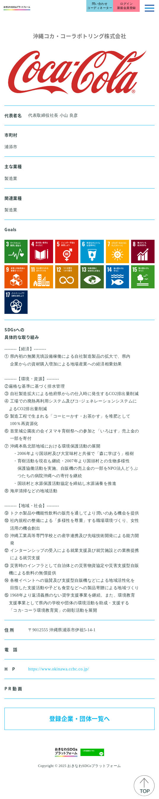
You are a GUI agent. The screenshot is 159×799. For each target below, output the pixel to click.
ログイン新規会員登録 (126, 5)
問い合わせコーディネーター (99, 5)
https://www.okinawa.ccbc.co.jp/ (58, 669)
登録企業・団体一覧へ (79, 718)
